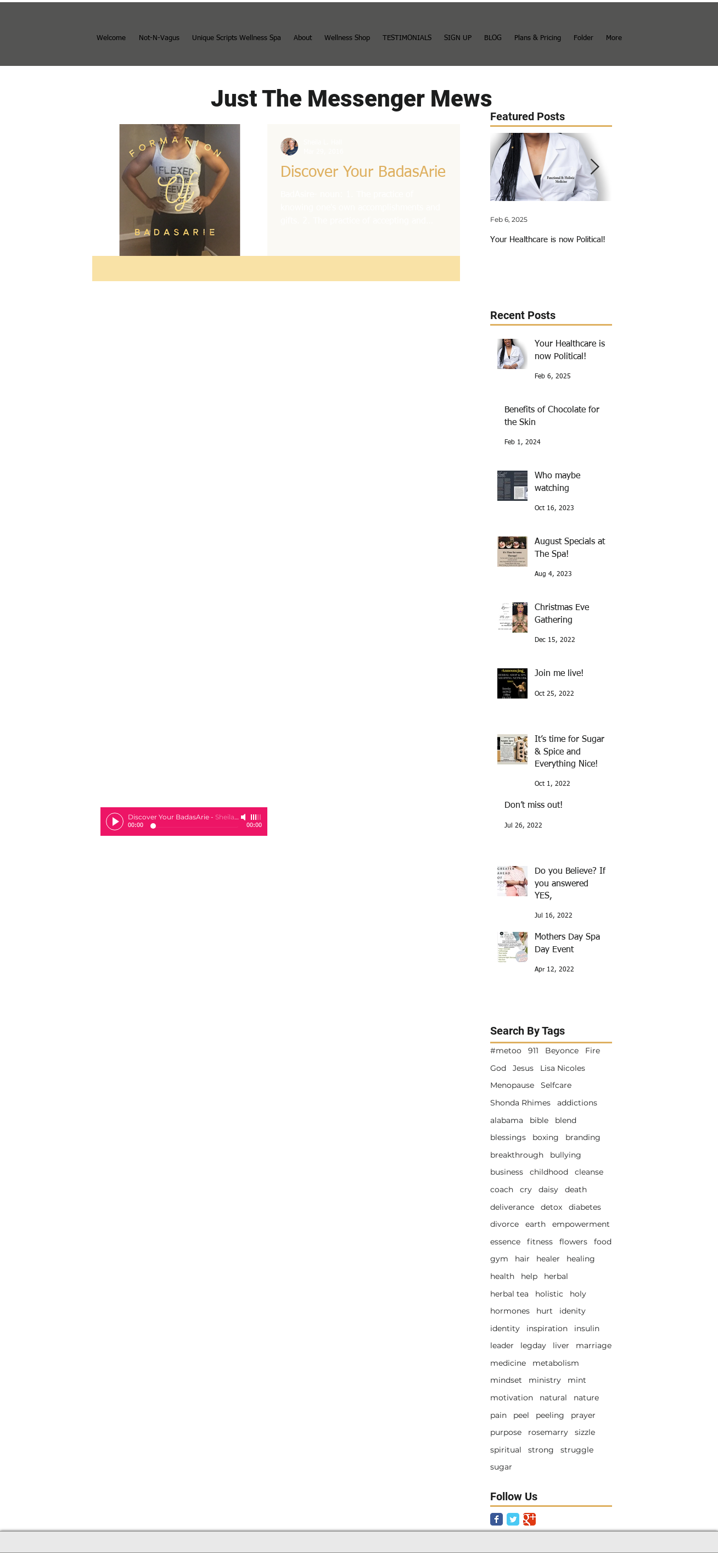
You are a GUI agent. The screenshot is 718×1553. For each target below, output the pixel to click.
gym (499, 1259)
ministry (545, 1380)
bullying (565, 1155)
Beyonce (562, 1050)
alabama (506, 1120)
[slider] (256, 817)
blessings (508, 1137)
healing (580, 1259)
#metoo (505, 1050)
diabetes (585, 1207)
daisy (548, 1189)
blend (565, 1120)
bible (539, 1120)
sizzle (585, 1432)
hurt (544, 1311)
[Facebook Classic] (496, 1519)
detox (551, 1207)
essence (505, 1242)
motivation (511, 1398)
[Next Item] (594, 167)
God (498, 1068)
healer (548, 1259)
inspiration (547, 1328)
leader (502, 1345)
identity (505, 1328)
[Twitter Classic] (513, 1519)
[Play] (114, 821)
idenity (572, 1311)
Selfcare (556, 1085)
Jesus (523, 1068)
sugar (501, 1467)
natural (553, 1398)
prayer (583, 1415)
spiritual (505, 1450)
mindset (506, 1380)
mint (577, 1380)
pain (498, 1415)
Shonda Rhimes (520, 1103)
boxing (545, 1137)
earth (535, 1224)
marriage (594, 1345)
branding (583, 1137)
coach (501, 1189)
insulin (586, 1328)
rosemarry (548, 1432)
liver (561, 1345)
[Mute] (244, 817)
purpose (505, 1432)
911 (533, 1050)
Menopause (512, 1085)
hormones (510, 1311)
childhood (549, 1172)
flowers (573, 1242)
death (576, 1189)
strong (541, 1450)
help (529, 1276)
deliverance (512, 1207)
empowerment (581, 1224)
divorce (504, 1224)
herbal (556, 1276)
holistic (549, 1294)
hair (522, 1259)
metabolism (555, 1363)
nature (586, 1398)
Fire (592, 1050)
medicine (508, 1363)
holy (578, 1294)
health (502, 1276)
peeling (550, 1415)
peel (521, 1415)
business (506, 1172)
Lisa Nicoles (562, 1068)
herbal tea (509, 1294)
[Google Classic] (529, 1519)
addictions (577, 1103)
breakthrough (516, 1155)
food (603, 1242)
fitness (540, 1242)
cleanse (589, 1172)
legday (533, 1345)
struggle (576, 1450)
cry (526, 1189)
